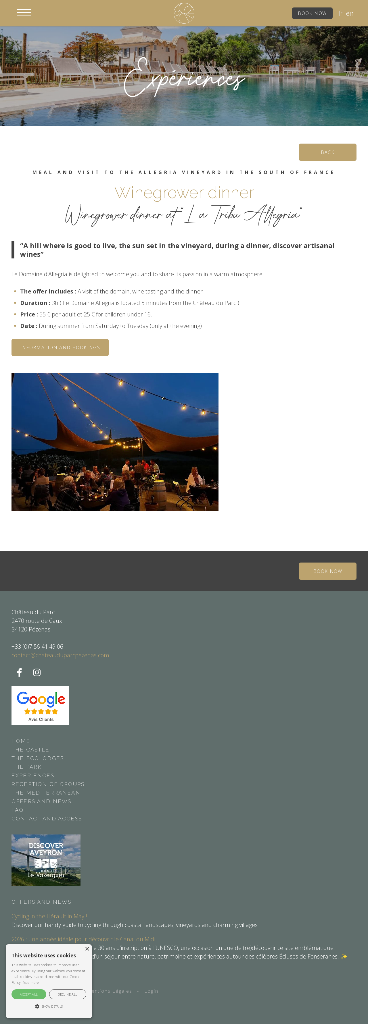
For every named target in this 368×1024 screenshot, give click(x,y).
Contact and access (47, 819)
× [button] (87, 949)
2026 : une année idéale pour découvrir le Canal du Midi (83, 939)
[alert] (49, 981)
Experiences (33, 775)
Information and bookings (60, 347)
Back (327, 152)
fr (340, 13)
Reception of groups (48, 784)
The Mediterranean (46, 793)
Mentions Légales (109, 991)
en (350, 13)
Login (151, 991)
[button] (24, 12)
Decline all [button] (67, 994)
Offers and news (41, 801)
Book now (312, 13)
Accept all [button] (29, 994)
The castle (31, 750)
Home (21, 741)
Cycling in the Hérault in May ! (49, 916)
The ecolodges (38, 758)
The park (27, 767)
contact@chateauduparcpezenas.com (60, 655)
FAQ (18, 810)
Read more (30, 982)
